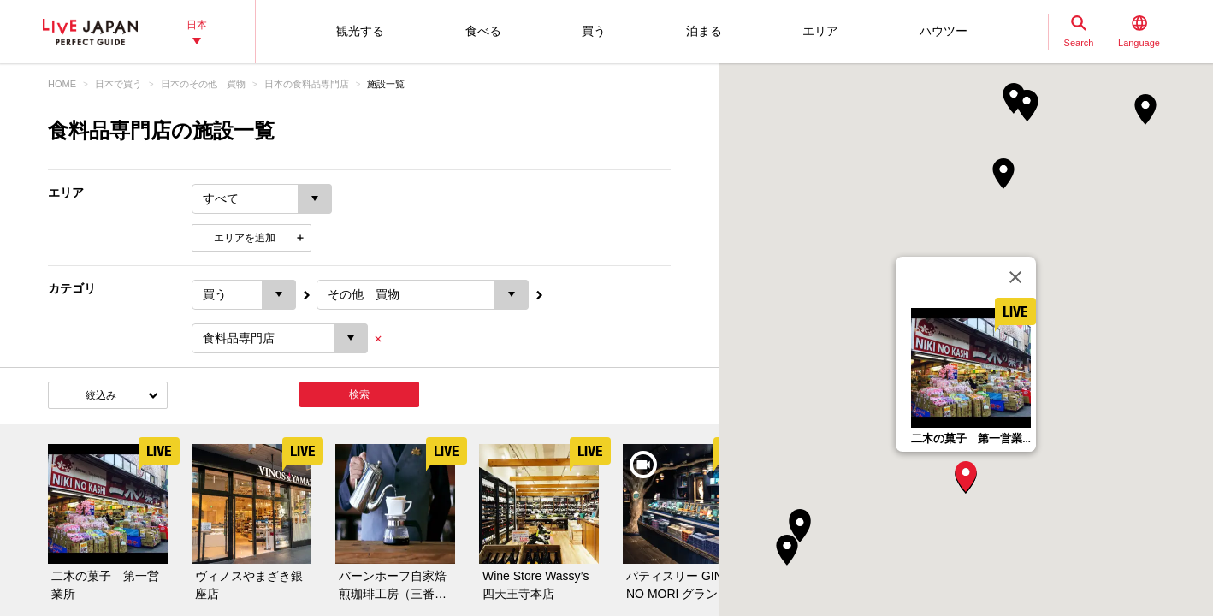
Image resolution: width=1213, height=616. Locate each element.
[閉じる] (1015, 277)
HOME (62, 84)
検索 (359, 394)
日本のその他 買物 (203, 84)
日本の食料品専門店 (306, 84)
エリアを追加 (244, 238)
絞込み (101, 395)
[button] (965, 476)
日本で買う (118, 84)
